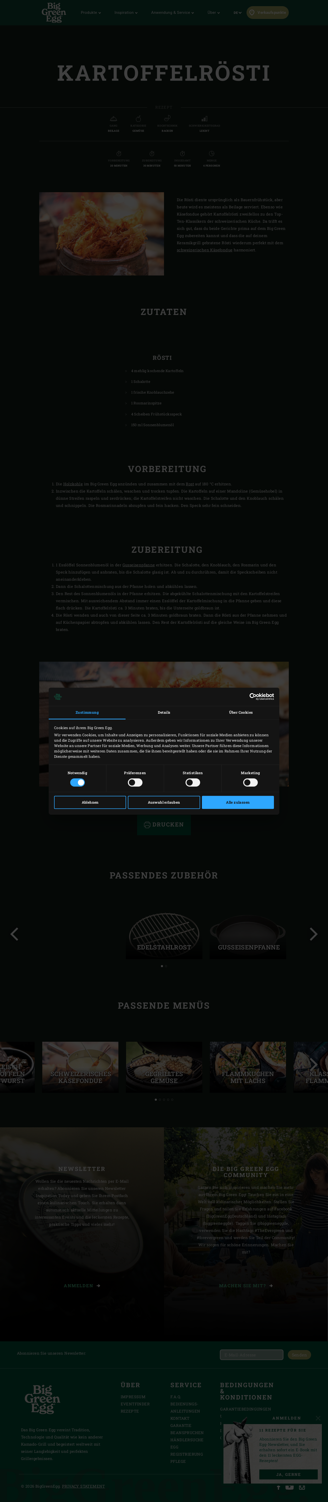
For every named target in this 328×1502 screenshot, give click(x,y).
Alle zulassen (238, 802)
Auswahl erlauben (164, 802)
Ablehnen (90, 802)
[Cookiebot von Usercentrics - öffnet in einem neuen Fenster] (251, 696)
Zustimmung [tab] (87, 712)
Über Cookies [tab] (241, 712)
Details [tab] (164, 712)
